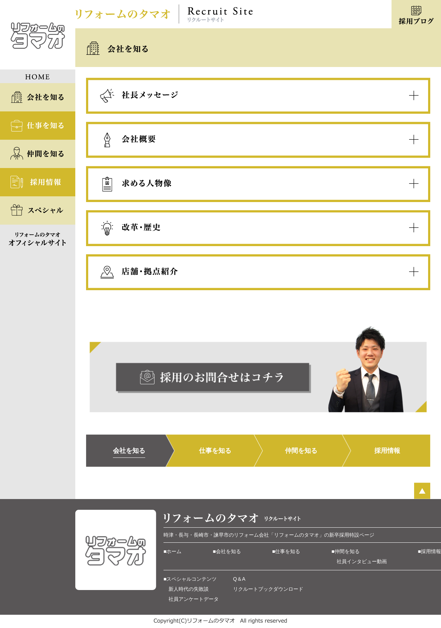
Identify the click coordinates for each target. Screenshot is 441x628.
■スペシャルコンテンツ (190, 579)
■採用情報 (429, 551)
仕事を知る (215, 450)
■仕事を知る (286, 551)
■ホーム (172, 551)
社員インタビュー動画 (362, 561)
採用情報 (387, 450)
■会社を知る (227, 551)
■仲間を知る (346, 551)
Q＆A (239, 579)
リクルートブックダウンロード (268, 589)
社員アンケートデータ (194, 599)
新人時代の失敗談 (189, 589)
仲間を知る (301, 450)
